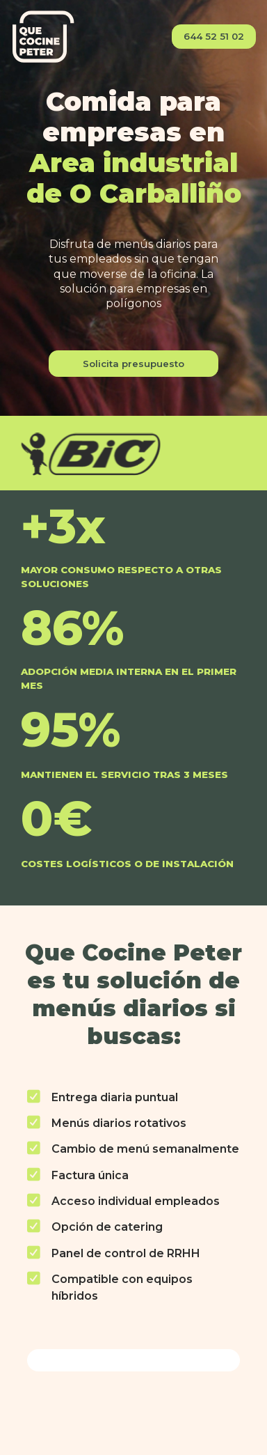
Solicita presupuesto (133, 363)
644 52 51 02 (214, 36)
